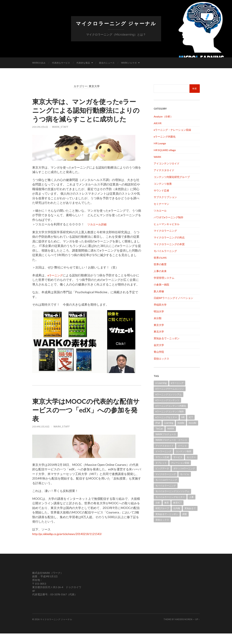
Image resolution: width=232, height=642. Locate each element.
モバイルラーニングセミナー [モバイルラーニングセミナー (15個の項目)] (170, 496)
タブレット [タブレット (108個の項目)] (161, 462)
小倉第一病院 (161, 284)
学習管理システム (164, 277)
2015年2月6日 (40, 135)
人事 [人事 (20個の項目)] (191, 496)
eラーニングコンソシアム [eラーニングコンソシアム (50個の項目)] (168, 394)
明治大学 (159, 311)
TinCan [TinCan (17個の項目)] (159, 428)
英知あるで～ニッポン (166, 338)
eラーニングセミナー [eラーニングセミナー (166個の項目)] (166, 417)
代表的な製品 (83, 62)
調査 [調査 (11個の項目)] (184, 514)
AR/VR (157, 123)
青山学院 (159, 351)
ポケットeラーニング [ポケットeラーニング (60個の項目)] (184, 468)
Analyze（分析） (163, 116)
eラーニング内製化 (165, 136)
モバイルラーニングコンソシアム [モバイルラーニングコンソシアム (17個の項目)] (172, 491)
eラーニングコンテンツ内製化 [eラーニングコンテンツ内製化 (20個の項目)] (170, 405)
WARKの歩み (39, 62)
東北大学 (159, 331)
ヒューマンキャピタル (166, 223)
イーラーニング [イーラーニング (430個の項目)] (163, 451)
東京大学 (159, 324)
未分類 (157, 317)
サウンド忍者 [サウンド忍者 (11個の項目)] (162, 457)
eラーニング (56, 284)
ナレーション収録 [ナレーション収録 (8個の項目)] (180, 462)
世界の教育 (160, 264)
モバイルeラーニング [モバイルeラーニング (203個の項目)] (166, 479)
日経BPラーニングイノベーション (173, 297)
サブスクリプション (165, 197)
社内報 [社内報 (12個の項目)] (176, 508)
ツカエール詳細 (98, 233)
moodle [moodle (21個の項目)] (192, 422)
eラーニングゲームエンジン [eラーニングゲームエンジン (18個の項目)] (169, 388)
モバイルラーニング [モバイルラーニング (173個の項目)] (165, 485)
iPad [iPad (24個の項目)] (157, 422)
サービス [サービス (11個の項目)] (177, 457)
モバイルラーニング (165, 250)
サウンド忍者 (161, 190)
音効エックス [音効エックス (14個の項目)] (162, 519)
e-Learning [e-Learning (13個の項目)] (161, 383)
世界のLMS (160, 257)
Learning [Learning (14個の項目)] (168, 422)
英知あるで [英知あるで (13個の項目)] (190, 508)
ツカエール (160, 210)
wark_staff (60, 135)
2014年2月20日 (41, 435)
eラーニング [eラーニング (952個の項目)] (177, 383)
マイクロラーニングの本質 (169, 243)
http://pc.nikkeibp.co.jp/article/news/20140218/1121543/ (71, 542)
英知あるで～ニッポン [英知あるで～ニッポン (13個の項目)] (166, 514)
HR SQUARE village (165, 149)
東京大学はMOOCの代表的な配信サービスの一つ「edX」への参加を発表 (86, 418)
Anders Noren (183, 628)
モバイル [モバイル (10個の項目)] (184, 474)
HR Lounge (160, 143)
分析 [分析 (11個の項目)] (157, 502)
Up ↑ (197, 628)
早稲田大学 (160, 304)
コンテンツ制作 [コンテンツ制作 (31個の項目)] (183, 451)
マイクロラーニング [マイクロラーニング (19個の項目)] (165, 474)
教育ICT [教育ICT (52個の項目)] (177, 502)
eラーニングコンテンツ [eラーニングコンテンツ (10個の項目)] (167, 400)
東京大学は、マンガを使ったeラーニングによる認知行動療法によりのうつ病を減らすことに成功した (85, 114)
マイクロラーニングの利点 (169, 237)
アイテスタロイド (164, 169)
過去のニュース (107, 62)
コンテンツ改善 (163, 183)
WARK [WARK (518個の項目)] (170, 428)
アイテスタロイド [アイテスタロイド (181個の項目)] (164, 445)
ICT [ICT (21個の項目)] (191, 417)
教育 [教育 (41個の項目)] (166, 502)
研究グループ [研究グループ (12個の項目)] (162, 508)
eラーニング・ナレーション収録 (172, 129)
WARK (157, 156)
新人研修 (159, 291)
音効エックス (161, 358)
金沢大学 (159, 344)
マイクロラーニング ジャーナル (116, 23)
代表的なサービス (61, 62)
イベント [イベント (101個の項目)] (182, 445)
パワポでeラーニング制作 (168, 217)
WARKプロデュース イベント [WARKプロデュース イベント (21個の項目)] (171, 440)
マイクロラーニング (165, 230)
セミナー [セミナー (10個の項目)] (191, 457)
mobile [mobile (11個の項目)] (181, 422)
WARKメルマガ (129, 62)
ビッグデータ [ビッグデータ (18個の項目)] (162, 468)
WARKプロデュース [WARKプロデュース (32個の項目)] (165, 434)
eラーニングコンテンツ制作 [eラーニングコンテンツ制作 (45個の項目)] (169, 411)
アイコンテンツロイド (166, 163)
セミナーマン (161, 203)
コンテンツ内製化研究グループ (172, 176)
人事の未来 (160, 270)
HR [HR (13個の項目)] (182, 417)
